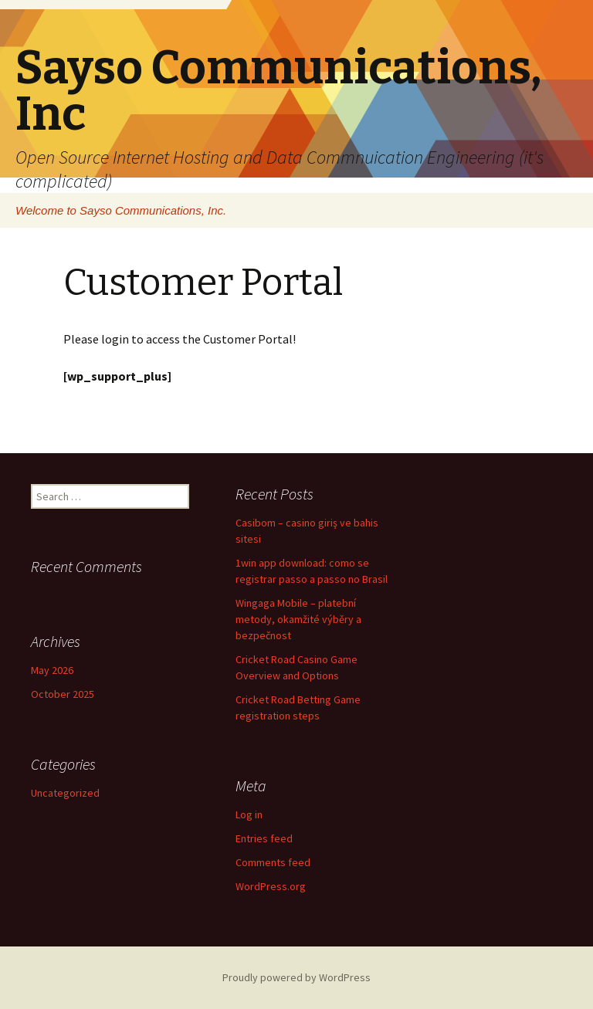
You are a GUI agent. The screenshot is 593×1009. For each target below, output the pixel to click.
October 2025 (62, 694)
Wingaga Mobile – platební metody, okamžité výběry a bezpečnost (298, 619)
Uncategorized (65, 793)
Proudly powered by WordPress (296, 977)
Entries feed (264, 838)
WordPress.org (271, 886)
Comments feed (273, 862)
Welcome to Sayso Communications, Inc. (120, 210)
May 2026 (52, 670)
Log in (249, 814)
